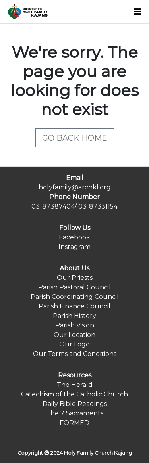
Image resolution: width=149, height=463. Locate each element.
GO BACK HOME (74, 138)
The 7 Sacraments (74, 413)
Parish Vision (74, 325)
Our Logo (74, 344)
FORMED (74, 423)
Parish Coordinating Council (75, 296)
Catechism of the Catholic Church (74, 394)
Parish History (74, 316)
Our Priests (75, 277)
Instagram (74, 247)
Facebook (74, 237)
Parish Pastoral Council (74, 287)
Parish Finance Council (74, 306)
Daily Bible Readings (75, 404)
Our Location (74, 335)
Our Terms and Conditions (74, 354)
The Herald (75, 384)
